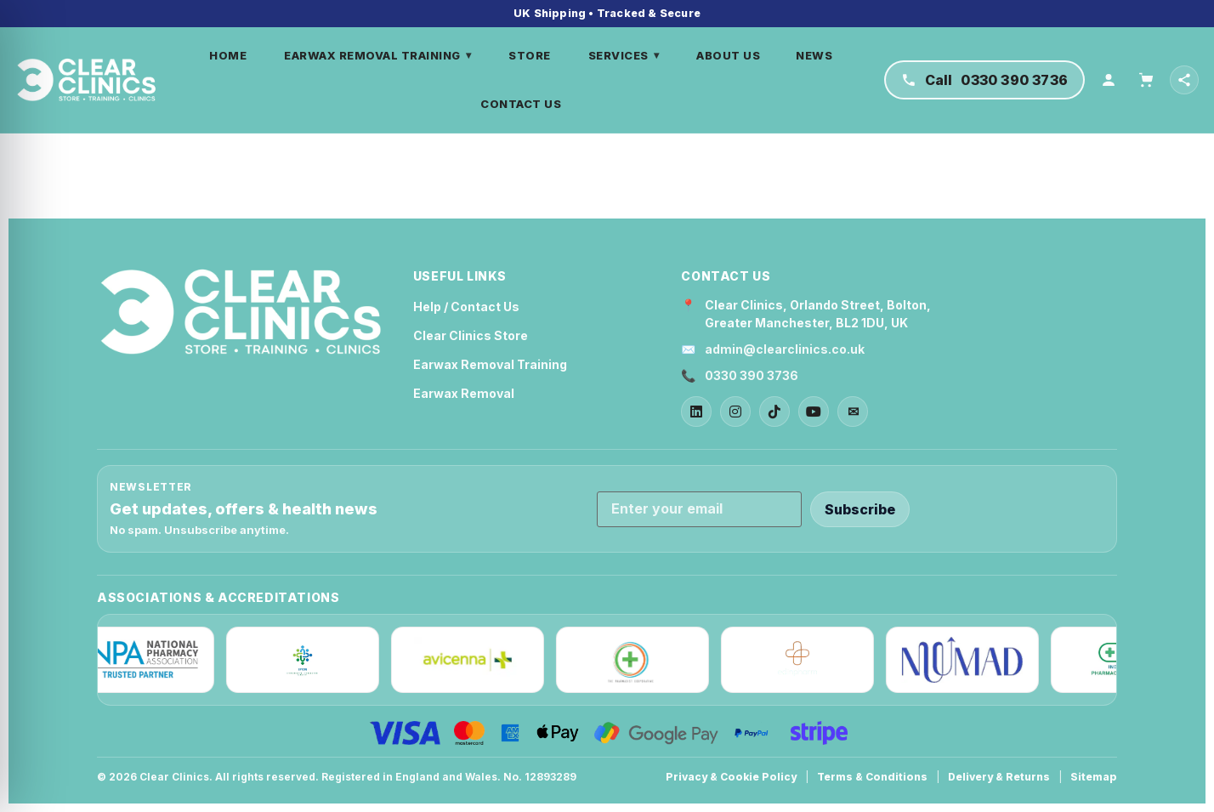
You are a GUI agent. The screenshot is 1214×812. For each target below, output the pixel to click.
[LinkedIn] (696, 411)
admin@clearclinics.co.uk (785, 349)
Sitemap (1093, 776)
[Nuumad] (971, 660)
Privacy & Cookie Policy (731, 776)
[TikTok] (774, 411)
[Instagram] (735, 411)
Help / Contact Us (466, 306)
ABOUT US (729, 55)
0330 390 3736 (751, 375)
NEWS (815, 55)
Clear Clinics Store (470, 335)
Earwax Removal (463, 393)
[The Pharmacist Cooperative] (641, 660)
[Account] (1108, 80)
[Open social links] (1184, 79)
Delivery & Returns (999, 776)
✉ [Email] (853, 411)
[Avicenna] (476, 660)
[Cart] (1146, 80)
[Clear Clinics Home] (240, 313)
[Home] (87, 80)
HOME (228, 55)
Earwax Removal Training (490, 364)
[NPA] (147, 660)
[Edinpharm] (806, 660)
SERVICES (624, 55)
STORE (530, 55)
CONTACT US (521, 104)
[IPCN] (312, 660)
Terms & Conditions (872, 776)
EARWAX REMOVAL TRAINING (378, 55)
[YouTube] (813, 411)
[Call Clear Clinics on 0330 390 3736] (984, 79)
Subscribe (860, 509)
